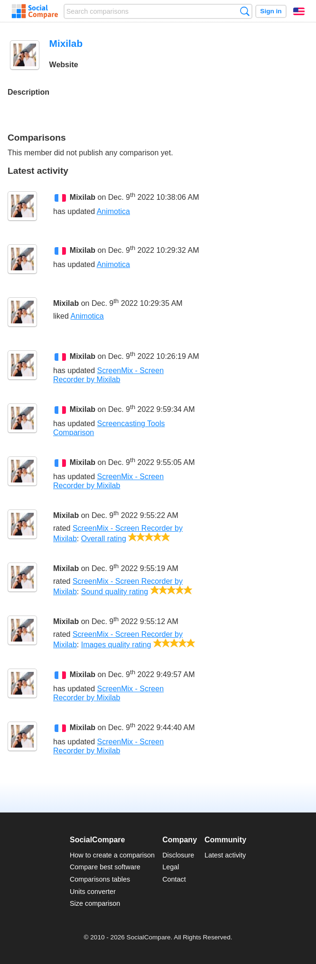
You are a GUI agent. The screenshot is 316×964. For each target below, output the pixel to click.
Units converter (93, 891)
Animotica (113, 211)
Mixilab (82, 197)
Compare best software (105, 867)
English (299, 11)
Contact (174, 879)
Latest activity (225, 855)
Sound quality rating (114, 592)
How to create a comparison (112, 855)
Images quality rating (116, 645)
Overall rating (103, 539)
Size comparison (95, 903)
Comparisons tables (100, 879)
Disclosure (178, 855)
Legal (170, 867)
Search (244, 11)
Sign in (270, 11)
